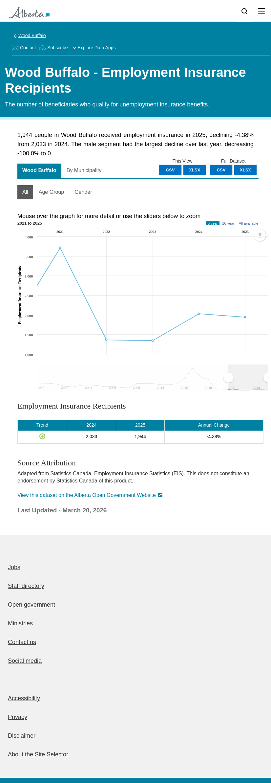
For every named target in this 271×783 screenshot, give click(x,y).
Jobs (14, 567)
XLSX (245, 170)
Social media (25, 661)
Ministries (20, 623)
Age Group (51, 192)
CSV (221, 170)
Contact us (22, 642)
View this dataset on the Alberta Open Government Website (86, 495)
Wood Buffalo (32, 35)
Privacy (17, 717)
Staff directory (26, 586)
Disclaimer (21, 735)
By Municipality (84, 170)
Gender (83, 192)
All (25, 192)
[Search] (244, 11)
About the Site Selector (38, 754)
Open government (31, 604)
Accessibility (24, 698)
